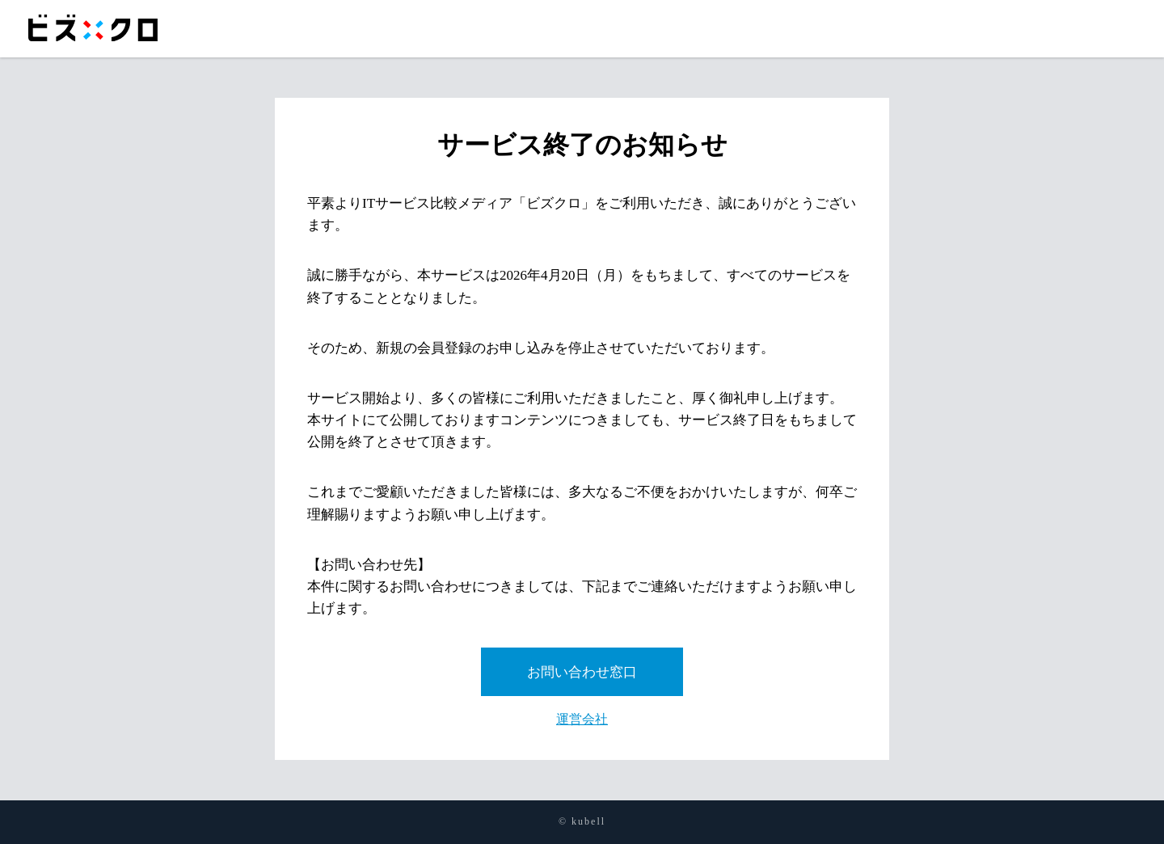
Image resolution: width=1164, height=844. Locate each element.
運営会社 (582, 719)
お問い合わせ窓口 (582, 672)
